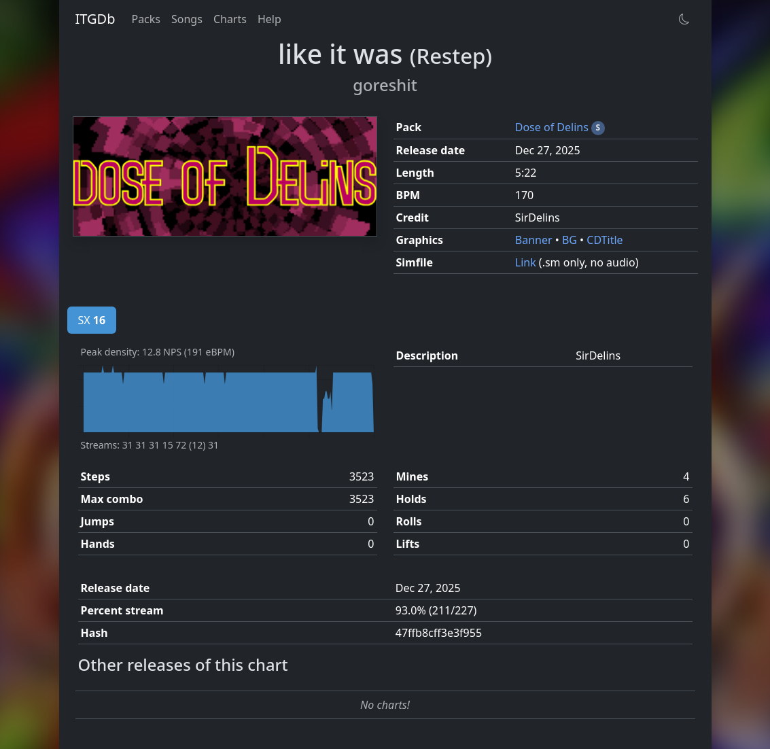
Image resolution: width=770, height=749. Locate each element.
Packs (145, 19)
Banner (535, 239)
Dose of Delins (553, 127)
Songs (187, 19)
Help (269, 19)
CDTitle (605, 239)
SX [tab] (92, 320)
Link (527, 262)
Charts (230, 19)
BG (571, 239)
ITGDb (95, 19)
